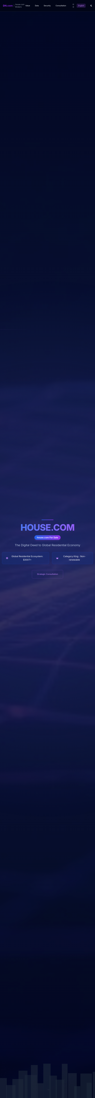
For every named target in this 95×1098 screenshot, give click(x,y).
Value (27, 6)
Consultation (61, 6)
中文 (73, 5)
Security (47, 6)
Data (37, 6)
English (81, 6)
